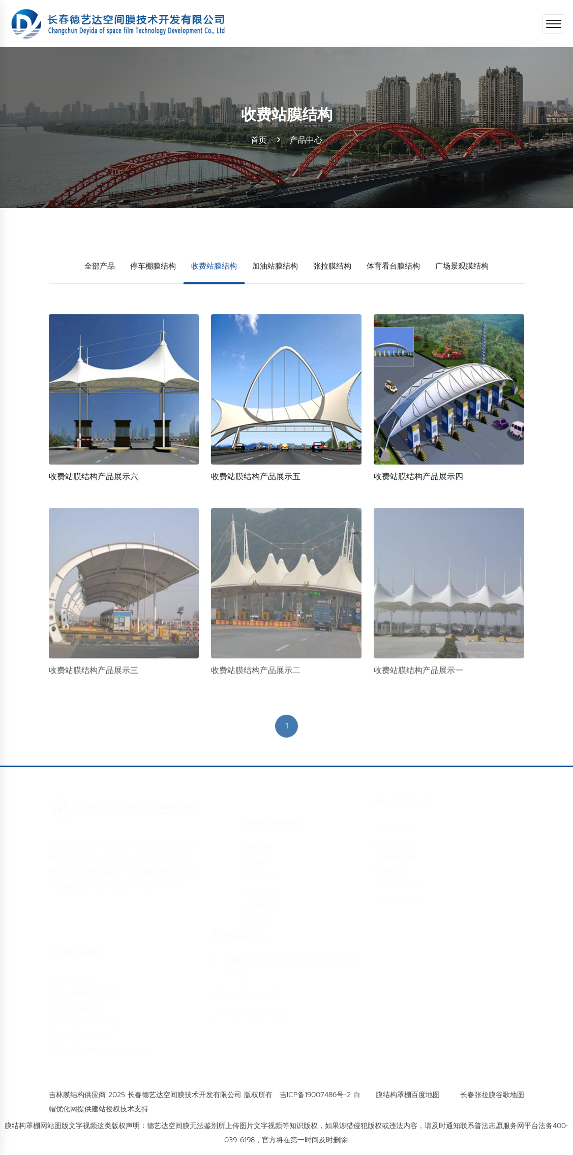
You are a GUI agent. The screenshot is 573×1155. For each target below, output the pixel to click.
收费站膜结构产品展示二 (255, 674)
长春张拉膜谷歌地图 (492, 1095)
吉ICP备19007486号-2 (315, 1095)
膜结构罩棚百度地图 (408, 1095)
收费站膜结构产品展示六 (93, 477)
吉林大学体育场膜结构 (84, 989)
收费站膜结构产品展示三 (93, 674)
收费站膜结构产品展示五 (255, 477)
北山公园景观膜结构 (81, 1032)
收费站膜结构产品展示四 (418, 477)
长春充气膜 (257, 872)
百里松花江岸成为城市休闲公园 (98, 1046)
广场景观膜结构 (462, 265)
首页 (259, 140)
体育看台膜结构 (393, 265)
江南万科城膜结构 (77, 1003)
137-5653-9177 (252, 999)
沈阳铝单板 (257, 844)
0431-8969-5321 (255, 1019)
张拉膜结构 (332, 265)
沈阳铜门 (253, 858)
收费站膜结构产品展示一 (418, 674)
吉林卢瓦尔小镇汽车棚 (84, 1017)
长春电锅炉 (257, 886)
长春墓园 (253, 915)
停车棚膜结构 (153, 265)
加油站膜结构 (275, 265)
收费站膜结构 (214, 265)
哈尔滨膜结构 (260, 901)
